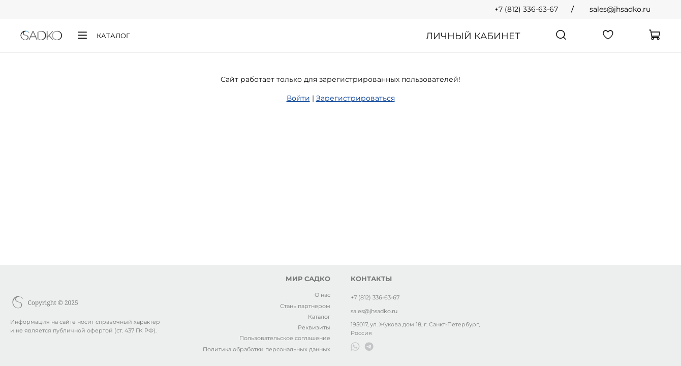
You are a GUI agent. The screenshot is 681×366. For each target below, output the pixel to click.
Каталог (103, 35)
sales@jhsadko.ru (620, 9)
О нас (322, 294)
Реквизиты (314, 327)
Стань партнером (305, 306)
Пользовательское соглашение (284, 338)
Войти (298, 98)
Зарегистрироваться (355, 98)
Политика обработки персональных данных (266, 349)
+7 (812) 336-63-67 (526, 9)
